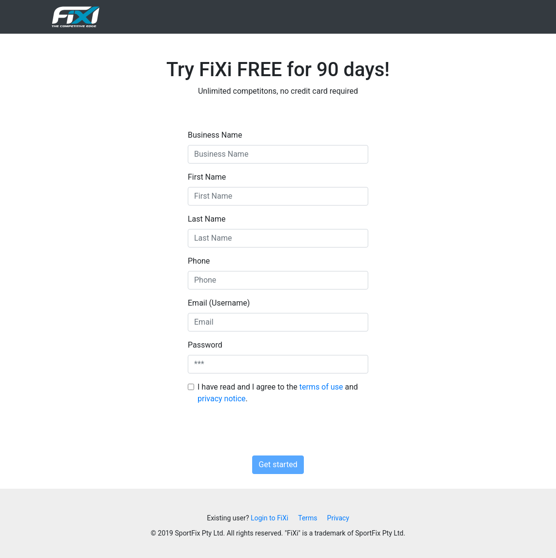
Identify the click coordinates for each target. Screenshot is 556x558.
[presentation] (278, 432)
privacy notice (222, 398)
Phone (199, 261)
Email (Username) (219, 303)
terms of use (321, 387)
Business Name (215, 135)
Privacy (338, 518)
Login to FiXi (269, 518)
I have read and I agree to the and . (278, 392)
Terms (307, 518)
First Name (207, 177)
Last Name (206, 219)
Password (205, 345)
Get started (277, 464)
